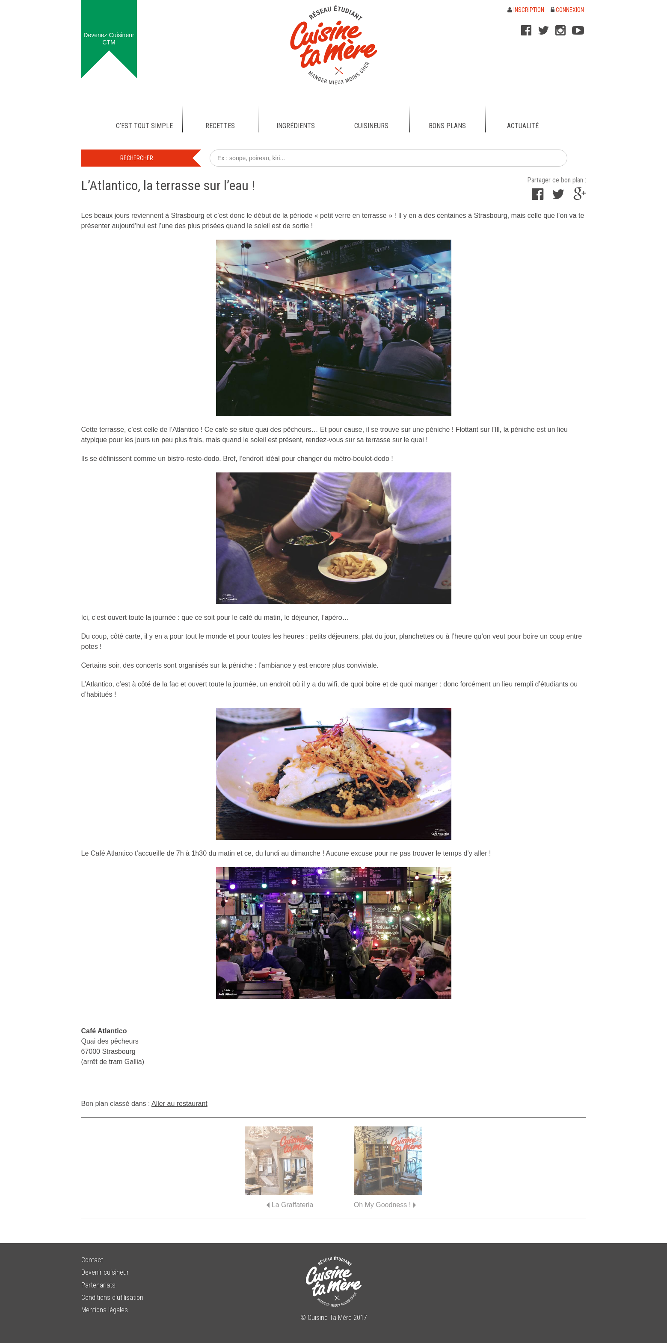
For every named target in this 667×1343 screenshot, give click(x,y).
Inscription (525, 9)
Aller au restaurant (179, 1103)
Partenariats (98, 1285)
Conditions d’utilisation (112, 1297)
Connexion (567, 9)
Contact (92, 1260)
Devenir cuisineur (105, 1272)
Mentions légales (104, 1310)
